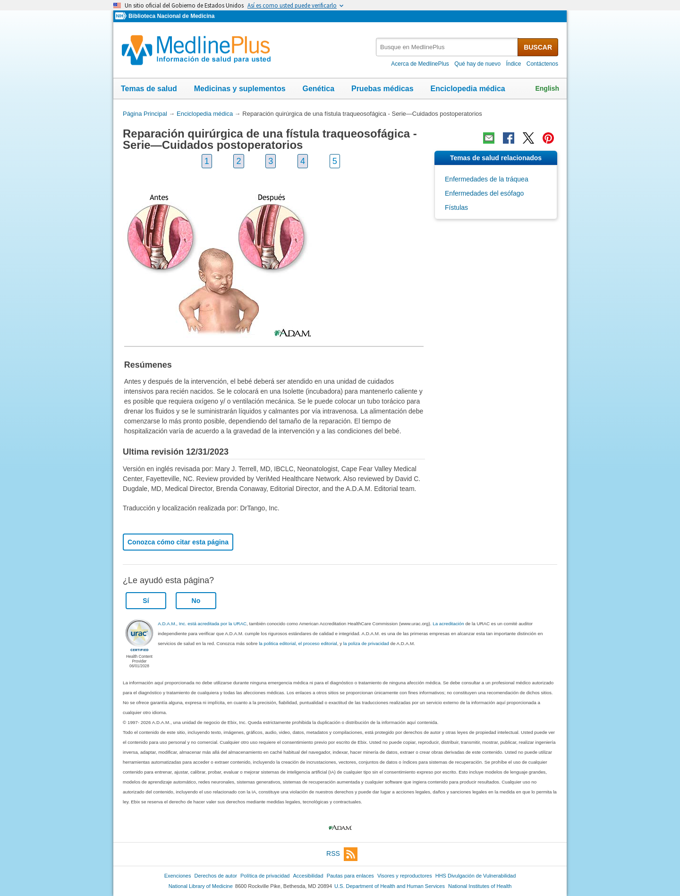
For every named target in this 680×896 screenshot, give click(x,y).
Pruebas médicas (382, 89)
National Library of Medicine (201, 886)
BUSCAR (538, 47)
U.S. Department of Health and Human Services (389, 886)
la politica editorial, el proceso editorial (298, 643)
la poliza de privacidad (366, 643)
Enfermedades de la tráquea (486, 179)
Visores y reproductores (404, 876)
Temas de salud (149, 89)
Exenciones (177, 876)
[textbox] (447, 47)
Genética (318, 89)
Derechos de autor (216, 876)
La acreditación (448, 623)
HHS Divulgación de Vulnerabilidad (475, 876)
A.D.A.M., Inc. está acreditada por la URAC (202, 623)
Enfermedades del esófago (484, 193)
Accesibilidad (308, 876)
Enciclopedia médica (467, 89)
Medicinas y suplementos (240, 89)
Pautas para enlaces (350, 876)
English (547, 88)
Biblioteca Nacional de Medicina (171, 16)
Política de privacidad (264, 876)
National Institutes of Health (479, 886)
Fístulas (456, 207)
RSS (341, 854)
